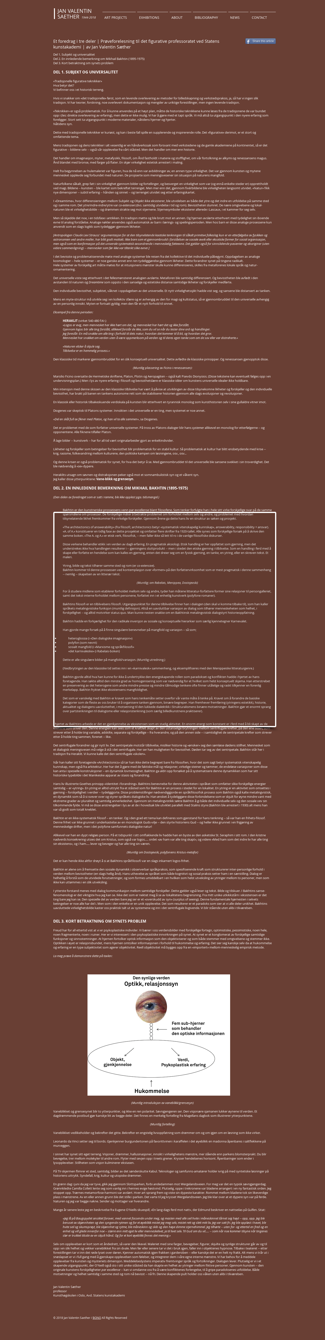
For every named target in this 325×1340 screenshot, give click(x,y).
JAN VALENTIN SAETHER (75, 13)
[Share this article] (260, 41)
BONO (97, 1318)
